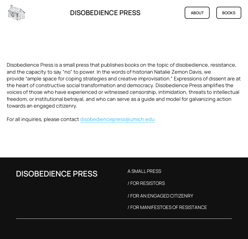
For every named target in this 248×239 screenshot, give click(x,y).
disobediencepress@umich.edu (117, 119)
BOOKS (228, 12)
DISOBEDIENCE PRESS (105, 12)
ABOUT (197, 12)
